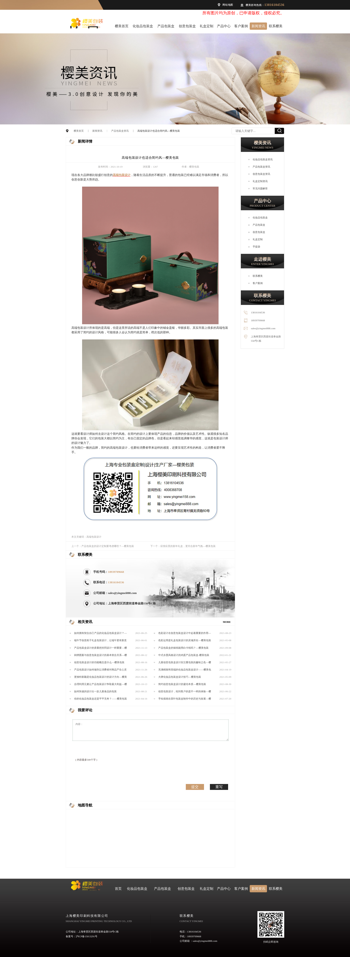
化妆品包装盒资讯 (263, 159)
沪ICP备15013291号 (86, 936)
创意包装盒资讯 (261, 174)
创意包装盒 (187, 26)
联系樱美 (275, 26)
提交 (195, 787)
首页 (118, 888)
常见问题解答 (260, 188)
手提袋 (256, 246)
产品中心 (224, 26)
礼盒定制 (206, 26)
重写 (219, 787)
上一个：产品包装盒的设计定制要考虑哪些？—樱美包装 (102, 546)
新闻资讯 (258, 26)
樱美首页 (121, 26)
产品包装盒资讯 (120, 130)
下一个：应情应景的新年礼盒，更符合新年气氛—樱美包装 (182, 546)
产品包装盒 (165, 26)
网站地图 (227, 4)
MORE (227, 622)
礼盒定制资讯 (260, 181)
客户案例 (241, 26)
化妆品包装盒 (143, 26)
